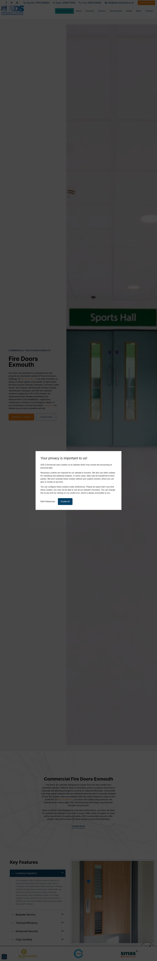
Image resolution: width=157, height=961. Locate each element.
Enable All (65, 501)
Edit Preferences (47, 501)
